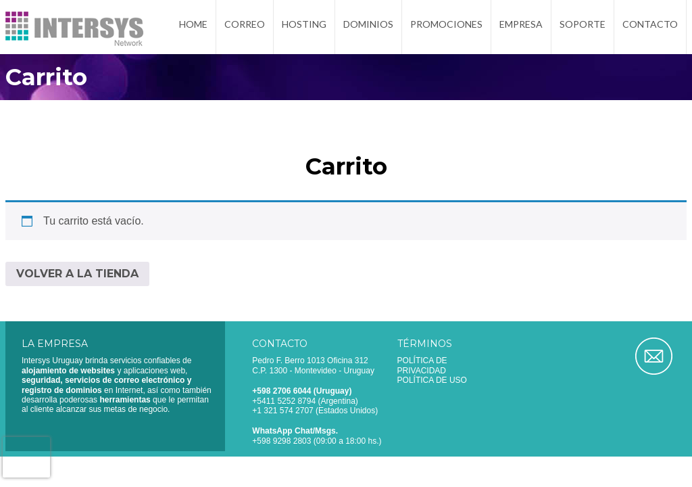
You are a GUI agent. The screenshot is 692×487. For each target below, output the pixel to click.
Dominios (368, 28)
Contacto (650, 28)
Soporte (583, 28)
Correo (244, 28)
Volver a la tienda (77, 273)
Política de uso (432, 380)
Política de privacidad (422, 365)
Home (193, 28)
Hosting (304, 28)
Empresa (521, 28)
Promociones (446, 28)
